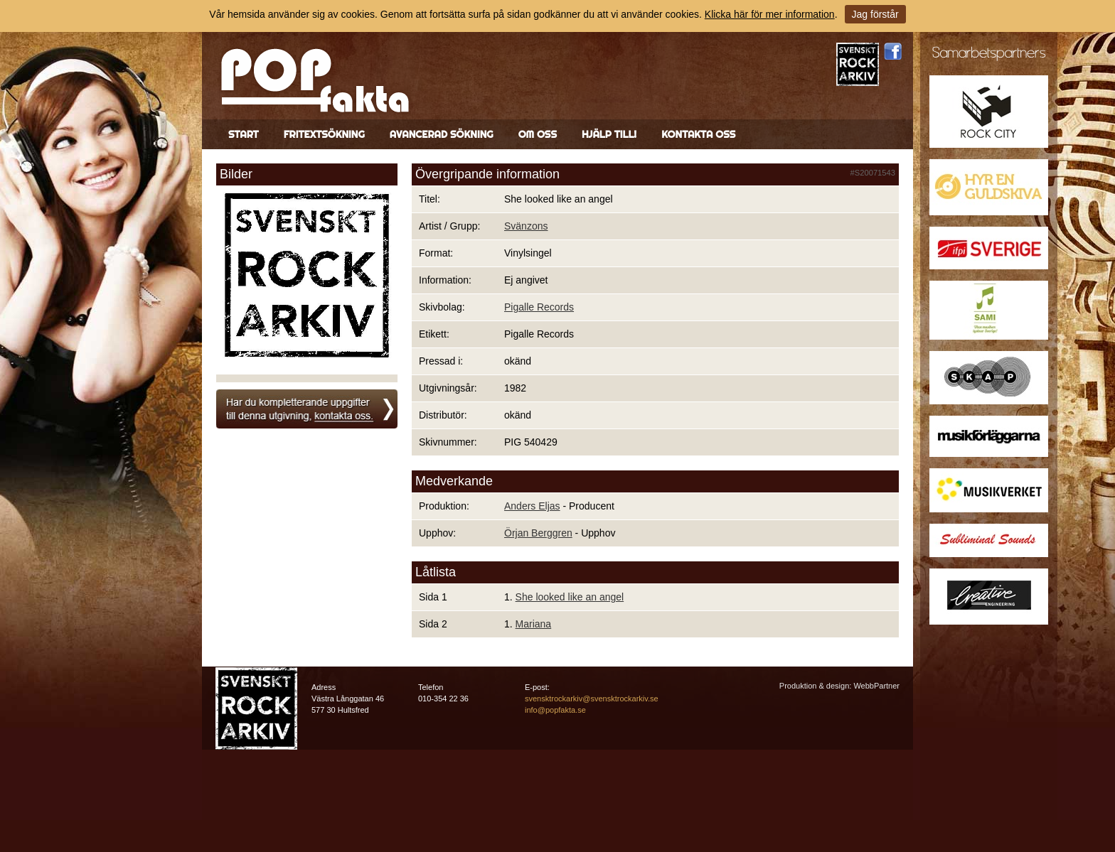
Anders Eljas (532, 506)
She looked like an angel (570, 597)
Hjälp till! (609, 134)
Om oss (537, 134)
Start (243, 134)
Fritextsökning (324, 134)
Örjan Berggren (538, 533)
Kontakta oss (698, 134)
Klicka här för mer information (770, 14)
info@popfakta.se (555, 710)
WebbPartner (876, 685)
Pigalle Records (539, 307)
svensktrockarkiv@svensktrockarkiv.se (591, 698)
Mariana (534, 624)
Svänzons (526, 226)
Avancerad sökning (442, 134)
